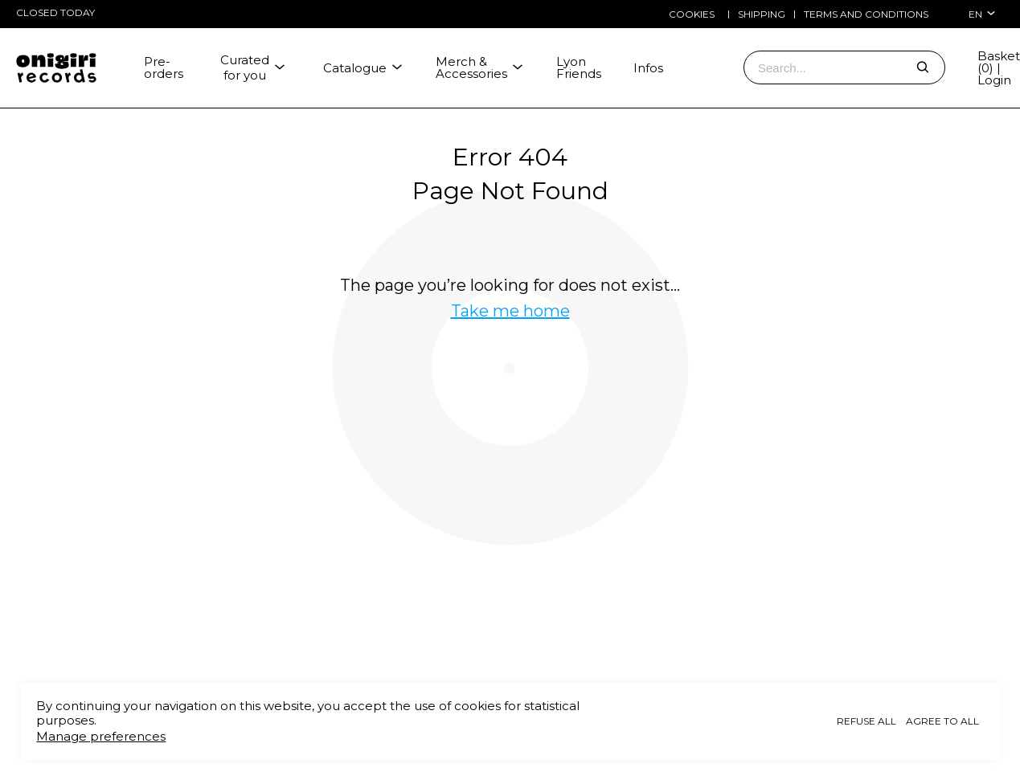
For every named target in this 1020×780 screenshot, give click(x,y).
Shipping (761, 14)
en (982, 14)
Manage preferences (101, 736)
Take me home (510, 311)
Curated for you (253, 67)
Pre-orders (163, 67)
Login (994, 80)
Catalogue (363, 67)
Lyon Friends (578, 67)
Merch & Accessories (480, 67)
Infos (648, 68)
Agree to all (942, 721)
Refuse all (866, 721)
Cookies (692, 14)
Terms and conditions (866, 14)
